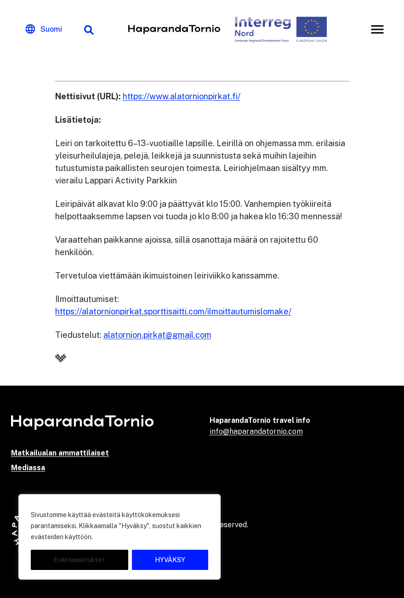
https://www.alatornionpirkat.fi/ (181, 96)
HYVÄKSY (170, 560)
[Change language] (44, 29)
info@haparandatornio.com (256, 431)
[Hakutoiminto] (88, 29)
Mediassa (28, 467)
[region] (119, 537)
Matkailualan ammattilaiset (60, 453)
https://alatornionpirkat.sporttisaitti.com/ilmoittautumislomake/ (173, 311)
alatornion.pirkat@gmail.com (157, 335)
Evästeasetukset (79, 560)
